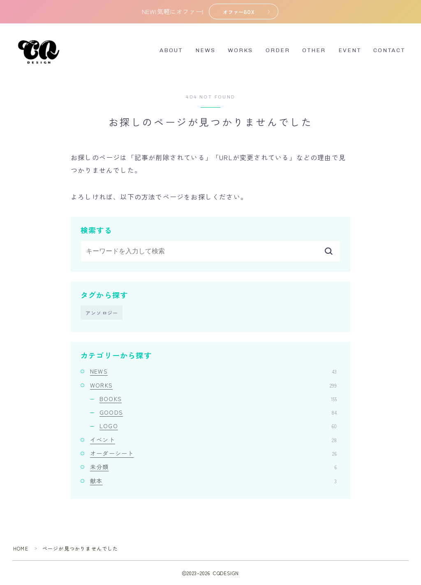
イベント (213, 440)
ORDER (278, 50)
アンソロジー (102, 312)
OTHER (314, 50)
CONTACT (389, 50)
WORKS (240, 50)
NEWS (205, 50)
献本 (213, 481)
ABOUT (171, 50)
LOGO (218, 426)
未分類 (213, 467)
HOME (20, 548)
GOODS (218, 412)
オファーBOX (238, 11)
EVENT (349, 50)
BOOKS (218, 399)
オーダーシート (213, 453)
